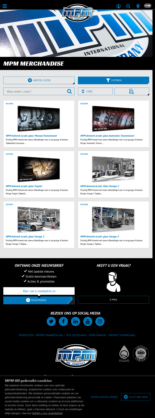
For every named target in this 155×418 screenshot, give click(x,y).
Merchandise (97, 335)
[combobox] (95, 91)
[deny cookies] (104, 397)
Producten (26, 335)
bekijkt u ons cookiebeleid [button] (47, 413)
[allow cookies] (135, 397)
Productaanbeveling (49, 335)
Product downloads (122, 335)
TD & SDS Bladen (76, 335)
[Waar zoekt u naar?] (39, 91)
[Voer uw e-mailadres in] (39, 291)
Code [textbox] (89, 91)
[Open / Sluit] (5, 6)
